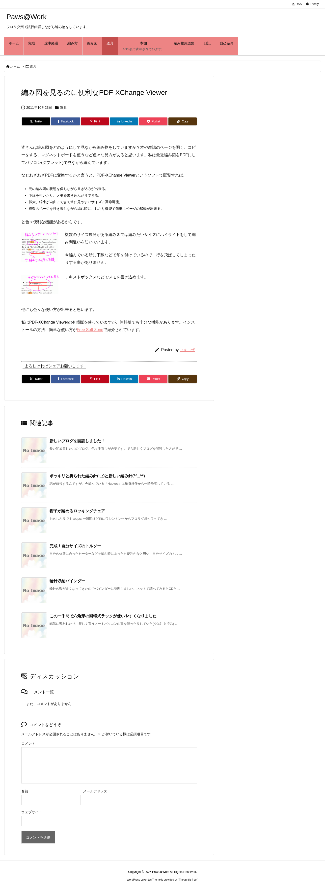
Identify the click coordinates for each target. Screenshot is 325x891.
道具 (33, 66)
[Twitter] (36, 121)
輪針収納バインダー (67, 581)
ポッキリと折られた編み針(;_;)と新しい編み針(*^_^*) (97, 476)
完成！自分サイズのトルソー (75, 546)
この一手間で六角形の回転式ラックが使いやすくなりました (103, 616)
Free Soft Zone (90, 330)
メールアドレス (95, 791)
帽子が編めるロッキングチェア (77, 511)
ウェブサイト (31, 812)
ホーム (15, 66)
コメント (28, 743)
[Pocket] (153, 121)
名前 (24, 791)
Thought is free (187, 879)
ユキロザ (187, 350)
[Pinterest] (95, 121)
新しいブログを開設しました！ (77, 441)
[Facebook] (65, 121)
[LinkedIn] (124, 121)
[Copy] (182, 121)
